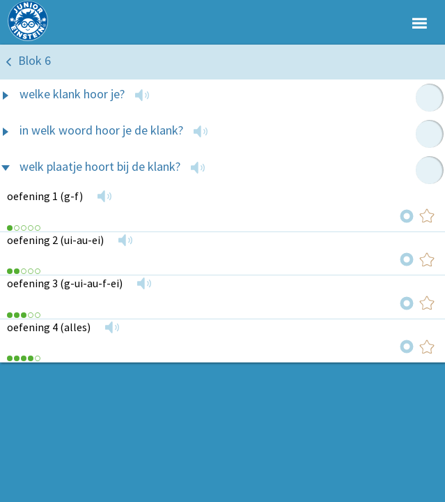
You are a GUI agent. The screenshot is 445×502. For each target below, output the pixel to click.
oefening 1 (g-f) (45, 196)
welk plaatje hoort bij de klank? (99, 166)
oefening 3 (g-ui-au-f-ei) (65, 283)
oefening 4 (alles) (49, 327)
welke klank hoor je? (72, 94)
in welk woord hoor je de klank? (101, 130)
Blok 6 (34, 60)
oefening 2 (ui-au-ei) (55, 240)
